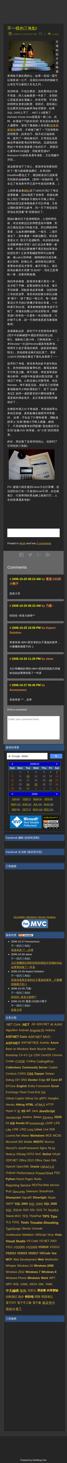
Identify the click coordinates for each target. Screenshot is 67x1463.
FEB (27, 799)
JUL (37, 804)
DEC (48, 809)
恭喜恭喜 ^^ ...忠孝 (22, 949)
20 (50, 780)
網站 (27, 190)
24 (28, 784)
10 (28, 776)
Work (22, 543)
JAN (16, 799)
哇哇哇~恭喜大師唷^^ (24, 996)
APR (48, 799)
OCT (27, 809)
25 (35, 784)
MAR (37, 799)
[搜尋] (27, 756)
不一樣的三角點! (22, 28)
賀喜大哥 (16, 1009)
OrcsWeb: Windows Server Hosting (35, 917)
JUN (26, 804)
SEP (16, 809)
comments (43, 543)
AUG (48, 804)
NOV (38, 809)
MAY (16, 804)
